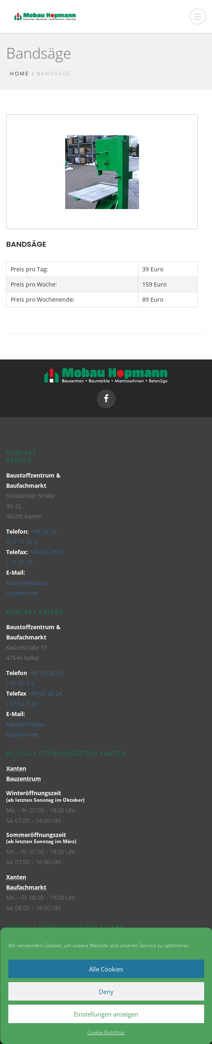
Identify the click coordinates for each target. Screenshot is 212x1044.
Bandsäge (26, 244)
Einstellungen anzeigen (106, 1014)
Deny (106, 991)
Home (19, 73)
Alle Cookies (106, 969)
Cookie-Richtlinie (106, 1032)
